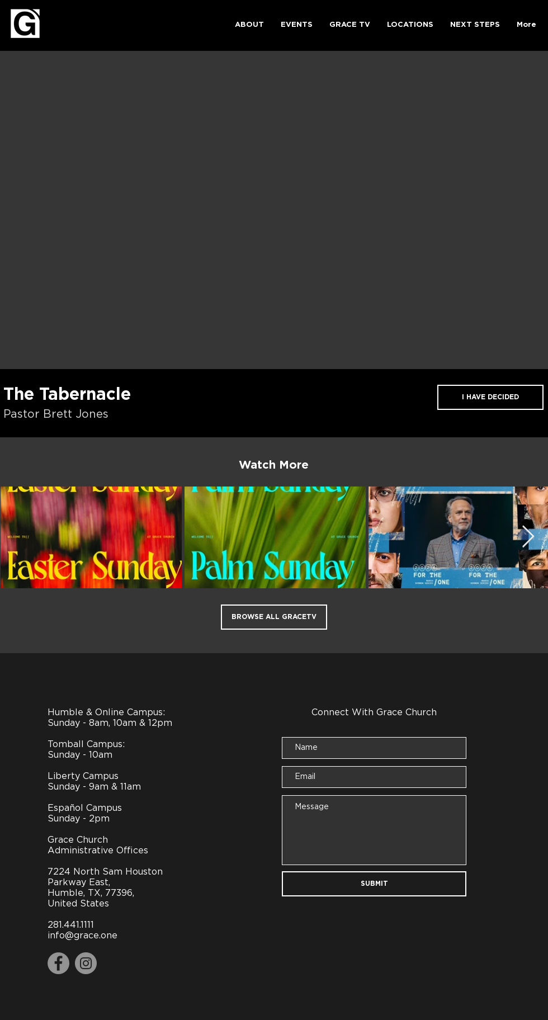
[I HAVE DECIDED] (490, 397)
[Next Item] (528, 537)
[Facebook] (58, 963)
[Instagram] (86, 963)
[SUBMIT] (374, 883)
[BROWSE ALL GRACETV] (274, 617)
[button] (249, 25)
